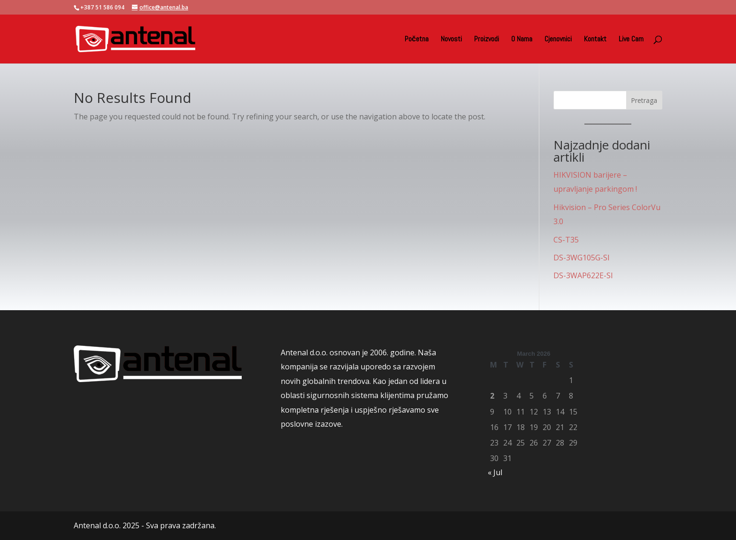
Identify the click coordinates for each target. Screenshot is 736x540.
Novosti (451, 40)
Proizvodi (486, 40)
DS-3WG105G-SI (581, 257)
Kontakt (595, 40)
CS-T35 (566, 240)
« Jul (495, 472)
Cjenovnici (558, 40)
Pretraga (644, 100)
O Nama (521, 40)
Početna (417, 40)
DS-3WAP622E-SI (583, 275)
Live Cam (631, 40)
